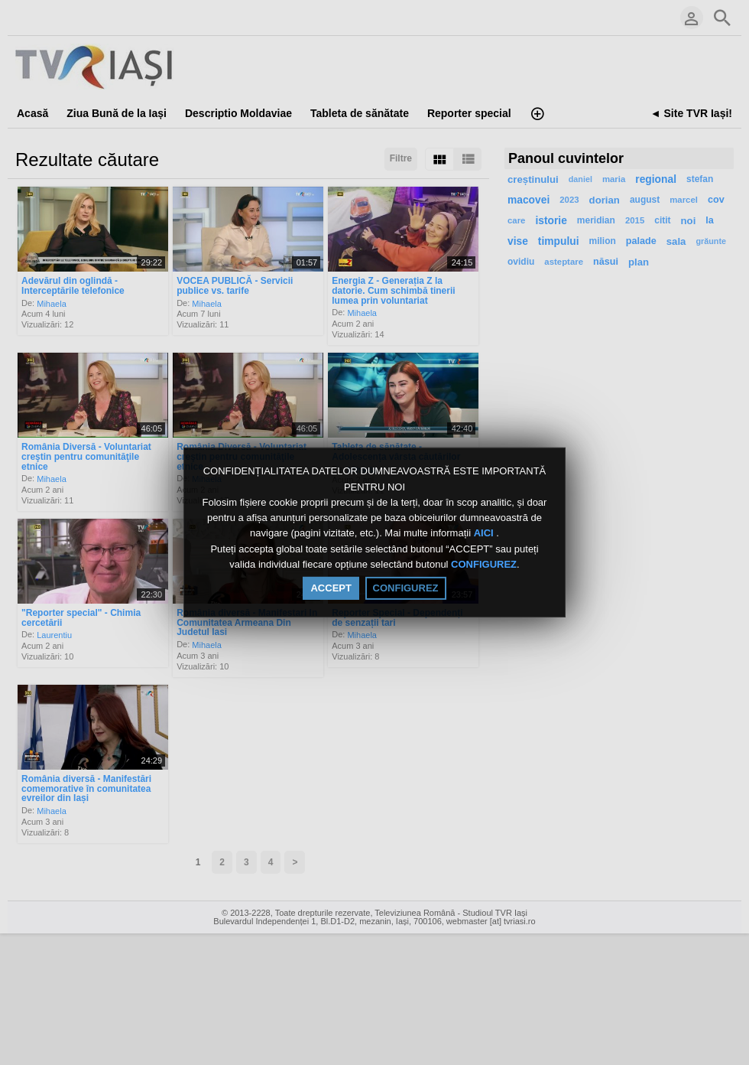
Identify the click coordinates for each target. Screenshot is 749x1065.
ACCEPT (330, 588)
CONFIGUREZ (484, 564)
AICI (485, 533)
